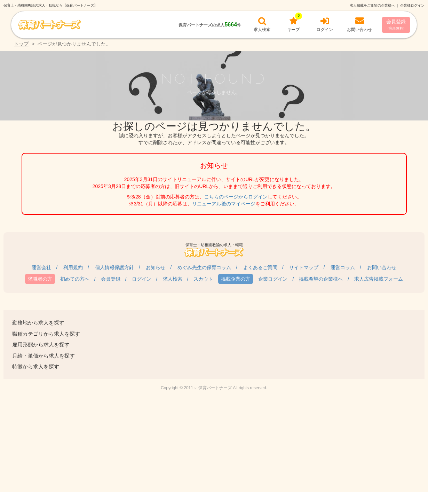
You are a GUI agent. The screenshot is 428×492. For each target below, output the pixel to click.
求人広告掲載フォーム (378, 279)
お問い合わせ (381, 267)
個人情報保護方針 (114, 267)
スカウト (203, 279)
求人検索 (172, 279)
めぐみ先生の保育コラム (204, 267)
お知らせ (155, 267)
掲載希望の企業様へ (321, 279)
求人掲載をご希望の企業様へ (372, 5)
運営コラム (343, 267)
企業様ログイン (412, 5)
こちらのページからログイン (236, 197)
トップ (21, 44)
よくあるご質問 (260, 267)
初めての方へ (74, 279)
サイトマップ (303, 267)
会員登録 (396, 24)
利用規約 (73, 267)
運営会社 (41, 267)
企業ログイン (272, 279)
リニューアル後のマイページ (223, 203)
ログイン (141, 279)
